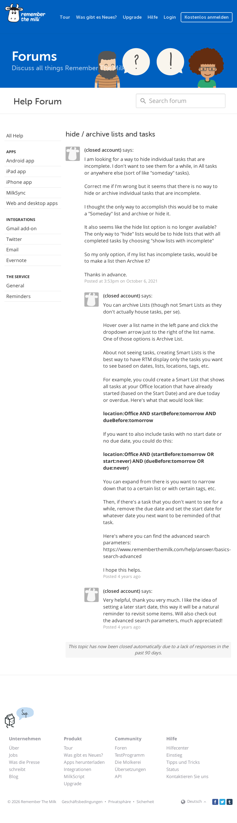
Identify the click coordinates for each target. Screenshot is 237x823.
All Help (14, 135)
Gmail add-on (21, 228)
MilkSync (16, 192)
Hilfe (153, 17)
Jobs (13, 755)
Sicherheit (145, 801)
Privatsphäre (119, 801)
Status (172, 769)
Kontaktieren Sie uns (187, 776)
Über (14, 748)
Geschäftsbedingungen (82, 801)
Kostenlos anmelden (207, 17)
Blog (13, 776)
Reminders (18, 296)
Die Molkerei (128, 762)
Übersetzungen (130, 769)
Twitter (14, 239)
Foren (121, 748)
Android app (20, 160)
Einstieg (174, 755)
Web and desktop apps (32, 203)
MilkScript (74, 776)
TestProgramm (130, 755)
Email (12, 249)
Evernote (16, 260)
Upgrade (132, 17)
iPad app (16, 171)
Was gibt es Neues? (96, 17)
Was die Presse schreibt (24, 765)
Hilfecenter (177, 748)
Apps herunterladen (84, 762)
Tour (65, 17)
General (15, 285)
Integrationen (77, 769)
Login (170, 17)
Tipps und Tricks (183, 762)
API (118, 776)
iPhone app (19, 182)
